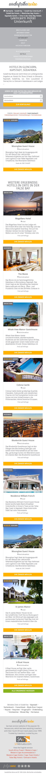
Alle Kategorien (23, 51)
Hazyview (16, 710)
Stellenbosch (9, 707)
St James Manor (23, 607)
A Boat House (22, 662)
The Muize (23, 274)
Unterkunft (23, 38)
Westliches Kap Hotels (30, 13)
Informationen (23, 33)
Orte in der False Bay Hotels (30, 16)
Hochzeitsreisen (23, 45)
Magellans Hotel (23, 218)
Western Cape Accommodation (22, 753)
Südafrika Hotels (12, 13)
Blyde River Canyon (34, 707)
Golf (23, 43)
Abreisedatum (41, 100)
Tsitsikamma (13, 712)
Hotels (23, 54)
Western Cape (30, 750)
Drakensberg (37, 710)
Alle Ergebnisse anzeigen (23, 691)
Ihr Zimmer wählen (23, 169)
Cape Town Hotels (31, 755)
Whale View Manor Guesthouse (22, 329)
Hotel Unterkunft (33, 113)
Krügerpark (26, 710)
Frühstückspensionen (23, 56)
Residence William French (23, 496)
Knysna (7, 710)
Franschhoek (20, 707)
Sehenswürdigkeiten (23, 35)
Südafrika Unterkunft (32, 11)
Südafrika (18, 11)
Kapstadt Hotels (11, 16)
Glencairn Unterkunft (19, 113)
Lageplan (23, 40)
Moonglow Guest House (23, 146)
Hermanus (35, 712)
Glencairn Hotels (30, 757)
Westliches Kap (23, 30)
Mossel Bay (24, 712)
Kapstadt (33, 705)
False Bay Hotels (15, 757)
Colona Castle (23, 385)
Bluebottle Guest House (23, 440)
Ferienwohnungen (23, 59)
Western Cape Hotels (14, 755)
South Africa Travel (16, 750)
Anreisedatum (41, 96)
